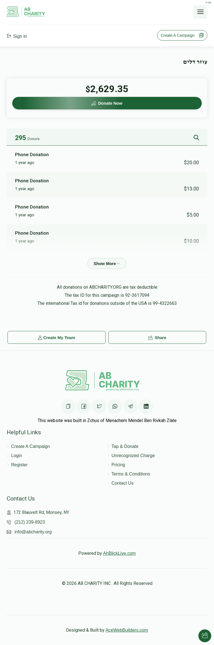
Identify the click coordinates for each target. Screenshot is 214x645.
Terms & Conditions (130, 474)
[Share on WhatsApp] (115, 406)
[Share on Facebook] (83, 406)
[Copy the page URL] (68, 406)
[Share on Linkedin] (146, 406)
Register (19, 464)
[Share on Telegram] (130, 406)
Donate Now (107, 103)
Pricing (118, 464)
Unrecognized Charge (133, 455)
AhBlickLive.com (119, 553)
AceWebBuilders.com (127, 630)
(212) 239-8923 (29, 522)
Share (157, 337)
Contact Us (122, 483)
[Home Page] (26, 15)
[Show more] (107, 263)
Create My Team (56, 337)
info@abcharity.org (33, 531)
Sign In (17, 36)
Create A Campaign (182, 35)
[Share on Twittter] (99, 406)
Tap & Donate (124, 446)
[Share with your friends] (204, 635)
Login (16, 455)
